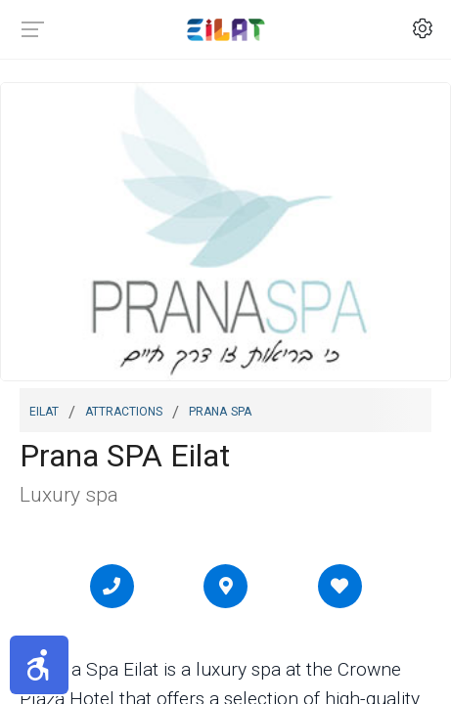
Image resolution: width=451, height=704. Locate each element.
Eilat (44, 409)
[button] (39, 665)
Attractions (123, 409)
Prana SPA (220, 409)
